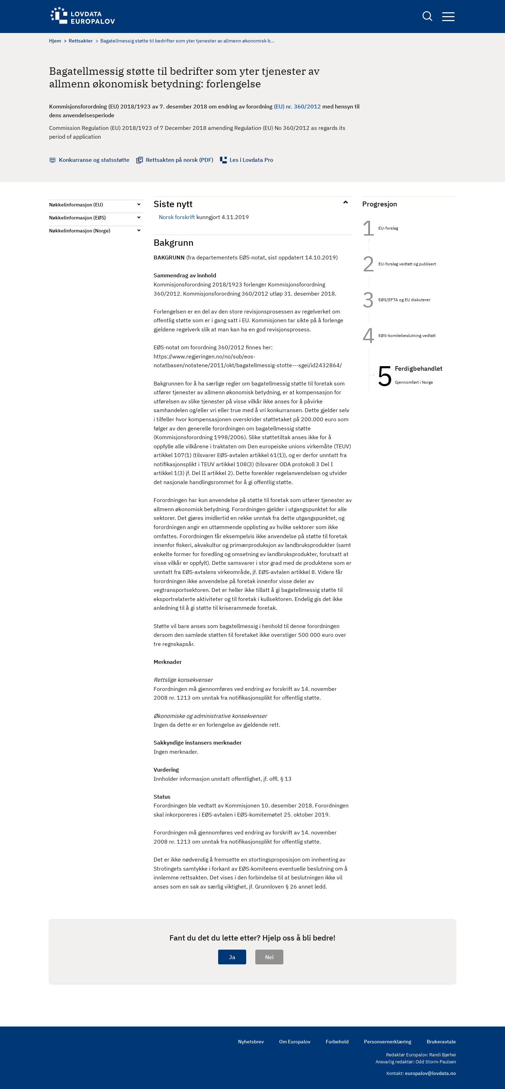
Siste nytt (173, 204)
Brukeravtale (441, 1041)
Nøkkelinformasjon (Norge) (79, 230)
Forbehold (337, 1041)
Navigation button (448, 16)
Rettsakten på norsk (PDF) (179, 159)
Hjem (55, 41)
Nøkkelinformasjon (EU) (76, 205)
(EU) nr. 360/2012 (297, 106)
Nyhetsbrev (251, 1041)
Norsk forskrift (177, 216)
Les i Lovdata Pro (251, 159)
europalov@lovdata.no (430, 1073)
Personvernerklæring (387, 1041)
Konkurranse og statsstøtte (94, 159)
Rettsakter (81, 41)
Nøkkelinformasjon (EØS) (77, 217)
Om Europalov (294, 1041)
